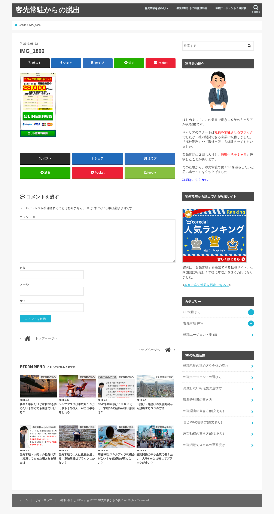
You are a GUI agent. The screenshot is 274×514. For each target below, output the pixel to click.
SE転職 (191, 312)
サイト (24, 301)
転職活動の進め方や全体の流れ (205, 365)
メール (24, 284)
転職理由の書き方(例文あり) (203, 411)
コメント (28, 217)
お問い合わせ (67, 500)
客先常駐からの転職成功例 (191, 8)
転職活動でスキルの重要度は (204, 445)
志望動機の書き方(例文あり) (203, 433)
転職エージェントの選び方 (202, 377)
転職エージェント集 (200, 334)
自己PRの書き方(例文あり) (202, 422)
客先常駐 (193, 323)
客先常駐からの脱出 (48, 10)
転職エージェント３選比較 (231, 8)
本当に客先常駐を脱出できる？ (206, 285)
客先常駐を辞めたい (156, 8)
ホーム (24, 500)
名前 (23, 268)
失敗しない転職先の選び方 (202, 388)
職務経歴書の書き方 (197, 399)
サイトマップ (43, 500)
